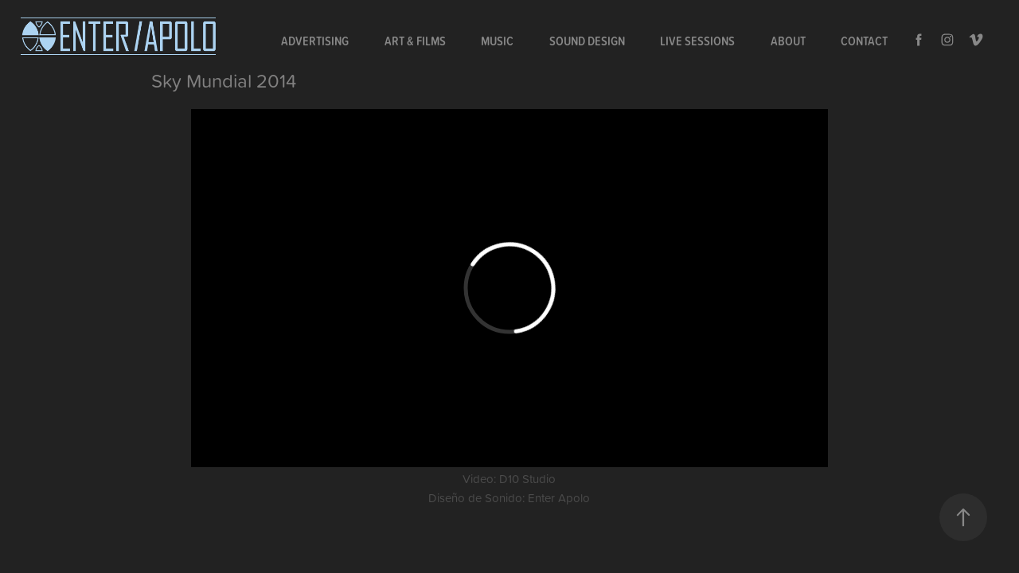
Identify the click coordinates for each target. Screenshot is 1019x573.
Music (497, 40)
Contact (864, 40)
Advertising (315, 40)
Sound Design (587, 40)
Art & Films (415, 40)
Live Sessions (697, 40)
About (788, 40)
